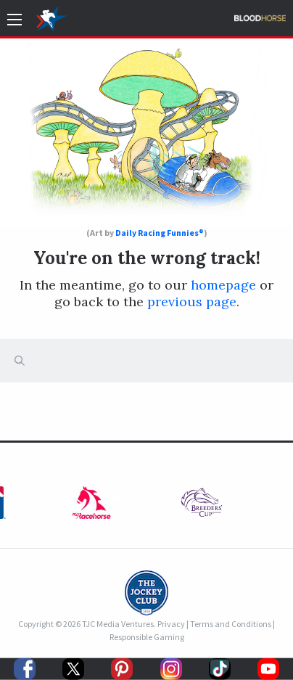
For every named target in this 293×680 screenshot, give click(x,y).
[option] (201, 506)
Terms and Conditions (230, 623)
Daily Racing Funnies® (159, 232)
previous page (191, 301)
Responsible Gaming (147, 636)
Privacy (171, 623)
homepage (223, 284)
